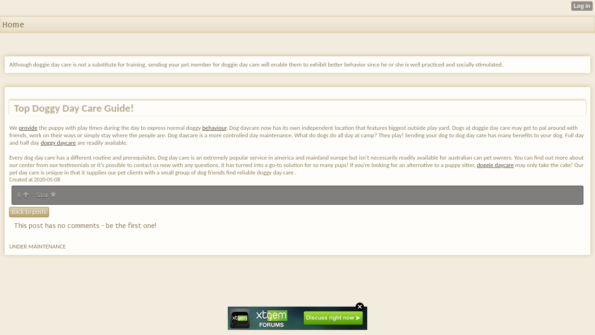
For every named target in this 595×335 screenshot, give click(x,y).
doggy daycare (58, 142)
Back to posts (29, 212)
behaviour (214, 127)
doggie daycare (495, 164)
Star (46, 195)
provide (28, 127)
